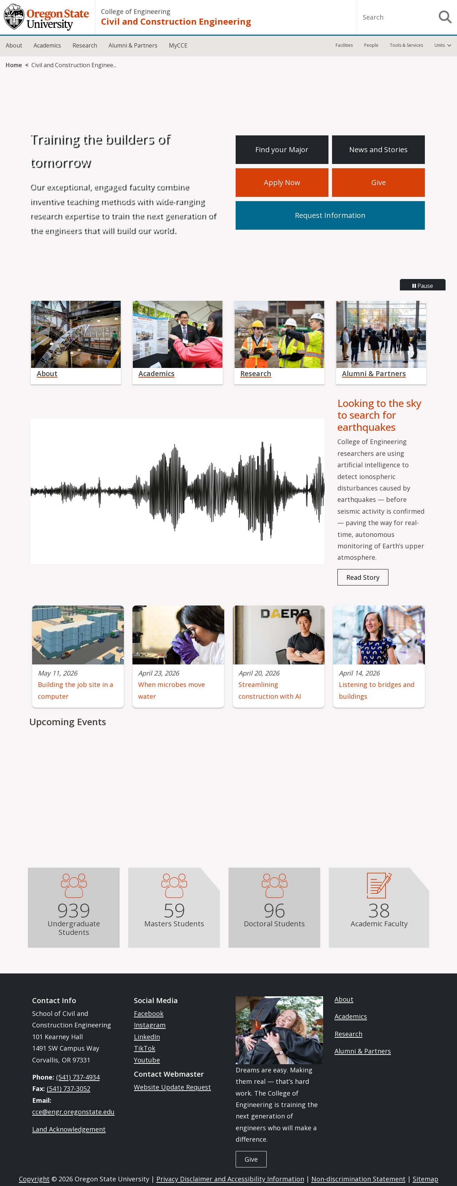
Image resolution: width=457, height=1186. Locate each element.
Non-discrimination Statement (358, 1179)
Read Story (363, 577)
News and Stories (378, 149)
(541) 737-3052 (68, 1088)
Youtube (147, 1060)
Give (378, 182)
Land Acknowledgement (69, 1129)
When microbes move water (171, 690)
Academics (47, 45)
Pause (422, 286)
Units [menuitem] (440, 45)
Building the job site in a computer (75, 690)
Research (84, 45)
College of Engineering (135, 11)
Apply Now (282, 182)
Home (14, 65)
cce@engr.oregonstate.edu (73, 1111)
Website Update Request (172, 1087)
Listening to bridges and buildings (377, 690)
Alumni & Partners (133, 45)
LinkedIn (147, 1036)
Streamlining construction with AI (269, 690)
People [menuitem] (371, 45)
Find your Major (281, 149)
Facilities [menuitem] (344, 45)
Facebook (149, 1013)
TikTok (144, 1048)
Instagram (150, 1025)
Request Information (330, 215)
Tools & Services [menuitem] (406, 45)
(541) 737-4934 (78, 1077)
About (14, 45)
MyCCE (178, 45)
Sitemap (425, 1179)
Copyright (34, 1179)
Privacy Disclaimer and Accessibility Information (230, 1179)
